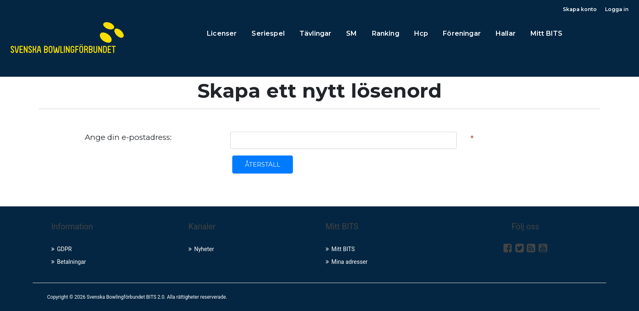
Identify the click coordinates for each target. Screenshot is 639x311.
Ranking (385, 33)
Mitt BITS (546, 33)
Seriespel (268, 33)
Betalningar (68, 261)
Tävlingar (315, 33)
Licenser (222, 33)
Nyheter (201, 249)
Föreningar (462, 33)
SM (351, 33)
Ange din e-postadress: (128, 137)
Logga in (616, 9)
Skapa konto (580, 9)
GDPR (61, 249)
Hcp (421, 33)
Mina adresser (347, 261)
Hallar (506, 33)
